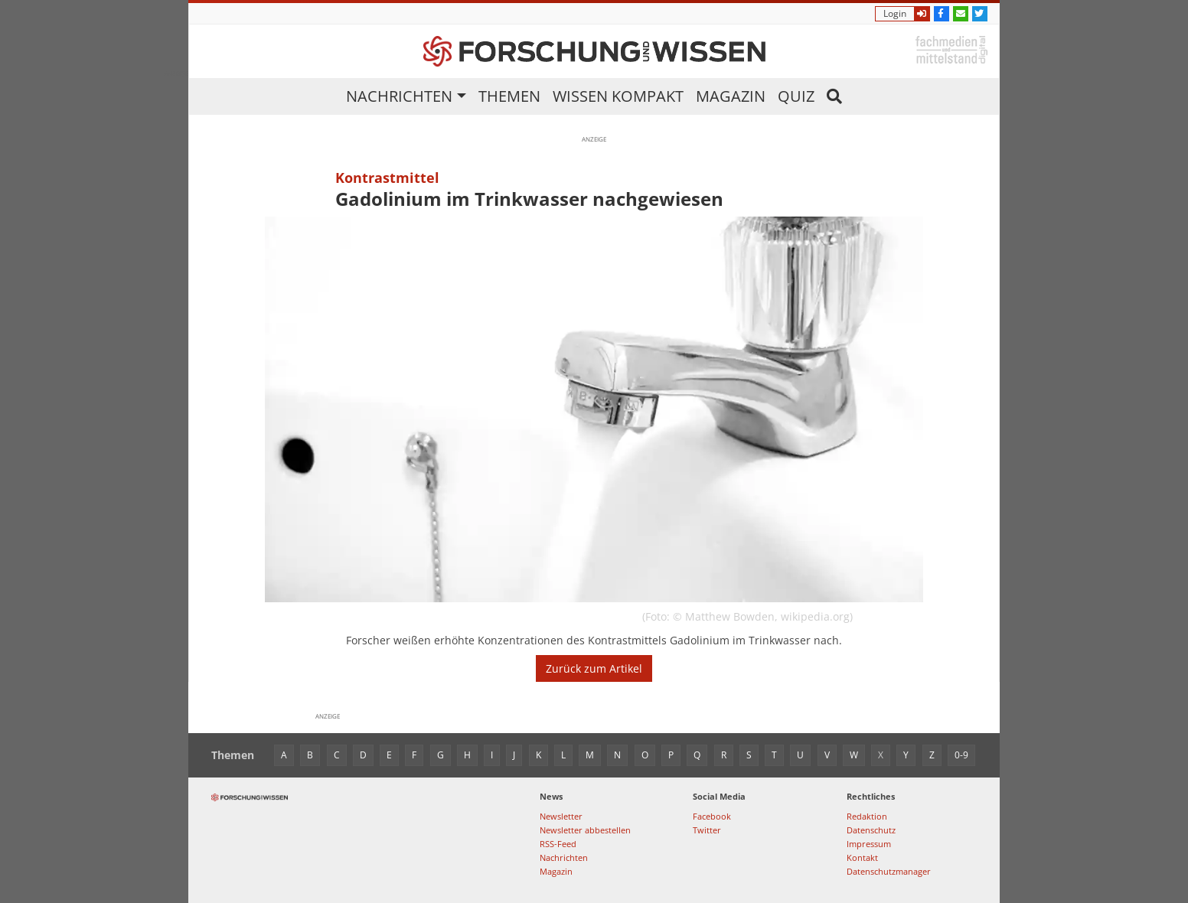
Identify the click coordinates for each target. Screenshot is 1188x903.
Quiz (796, 96)
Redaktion (867, 816)
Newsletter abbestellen (585, 830)
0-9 (961, 754)
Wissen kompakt (618, 96)
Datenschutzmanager (889, 871)
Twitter (707, 830)
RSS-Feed (558, 843)
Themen (509, 96)
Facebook (712, 816)
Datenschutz (871, 830)
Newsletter (561, 816)
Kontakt (862, 857)
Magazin (730, 96)
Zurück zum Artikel (594, 668)
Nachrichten (399, 96)
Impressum (869, 843)
